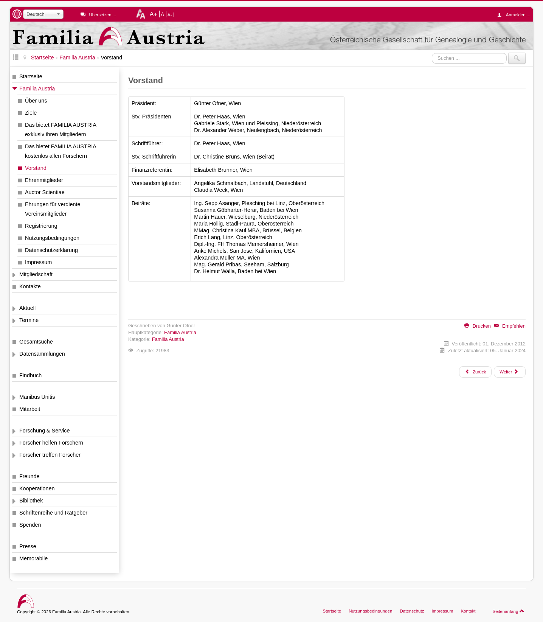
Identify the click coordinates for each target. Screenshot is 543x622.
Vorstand (36, 168)
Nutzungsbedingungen (52, 238)
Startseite (30, 76)
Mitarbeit (29, 409)
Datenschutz (412, 611)
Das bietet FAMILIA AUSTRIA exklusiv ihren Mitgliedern (60, 129)
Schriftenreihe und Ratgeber (53, 513)
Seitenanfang (508, 611)
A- (170, 14)
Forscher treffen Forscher (50, 455)
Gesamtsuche (36, 342)
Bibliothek (31, 501)
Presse (27, 546)
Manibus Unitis (37, 397)
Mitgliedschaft (36, 274)
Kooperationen (37, 488)
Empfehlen (510, 326)
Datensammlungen (42, 354)
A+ (153, 14)
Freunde (29, 476)
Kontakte (30, 286)
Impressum (38, 262)
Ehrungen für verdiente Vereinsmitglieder (52, 209)
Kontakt (468, 611)
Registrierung (41, 226)
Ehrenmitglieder (44, 180)
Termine (29, 320)
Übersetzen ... (102, 14)
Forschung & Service (44, 431)
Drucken (477, 326)
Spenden (30, 525)
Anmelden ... (516, 14)
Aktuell (27, 308)
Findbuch (30, 375)
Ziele (31, 113)
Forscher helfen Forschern (51, 443)
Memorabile (33, 558)
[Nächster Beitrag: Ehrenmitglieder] (510, 372)
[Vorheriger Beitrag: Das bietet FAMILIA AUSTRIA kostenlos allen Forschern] (475, 372)
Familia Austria (37, 89)
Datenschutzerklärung (51, 250)
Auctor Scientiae (45, 192)
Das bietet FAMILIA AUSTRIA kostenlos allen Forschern (60, 151)
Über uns (36, 101)
